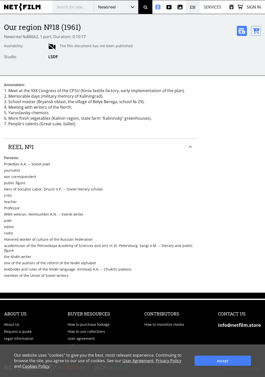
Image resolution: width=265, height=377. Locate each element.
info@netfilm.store (239, 325)
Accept (223, 360)
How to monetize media (164, 324)
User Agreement (138, 360)
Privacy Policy (168, 360)
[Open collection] (231, 7)
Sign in (254, 7)
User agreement (81, 338)
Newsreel (107, 7)
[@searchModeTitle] (71, 7)
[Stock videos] (168, 7)
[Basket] (240, 7)
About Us (11, 324)
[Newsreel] (157, 7)
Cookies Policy (35, 366)
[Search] (145, 7)
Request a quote (18, 331)
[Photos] (180, 7)
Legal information (19, 338)
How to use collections (86, 331)
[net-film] (24, 7)
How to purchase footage (89, 324)
